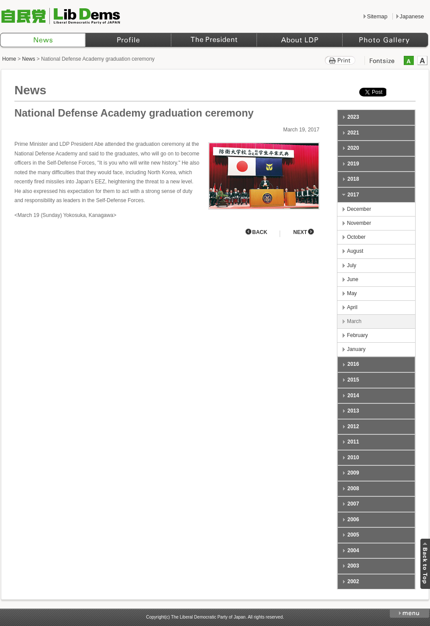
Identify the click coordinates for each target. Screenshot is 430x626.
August (355, 251)
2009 (353, 473)
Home (9, 59)
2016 (353, 364)
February (357, 335)
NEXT (300, 232)
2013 (353, 411)
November (359, 223)
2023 (353, 117)
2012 (353, 426)
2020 (353, 148)
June (352, 279)
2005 (353, 535)
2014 (353, 395)
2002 (353, 581)
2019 (353, 164)
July (351, 265)
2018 (353, 179)
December (359, 209)
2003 (353, 566)
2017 (353, 195)
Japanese (412, 16)
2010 (353, 457)
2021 (353, 133)
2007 (353, 504)
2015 (353, 380)
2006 (353, 519)
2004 (353, 550)
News (28, 59)
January (356, 349)
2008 (353, 488)
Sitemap (377, 16)
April (352, 307)
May (352, 293)
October (356, 237)
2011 (353, 442)
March (354, 321)
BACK (259, 232)
